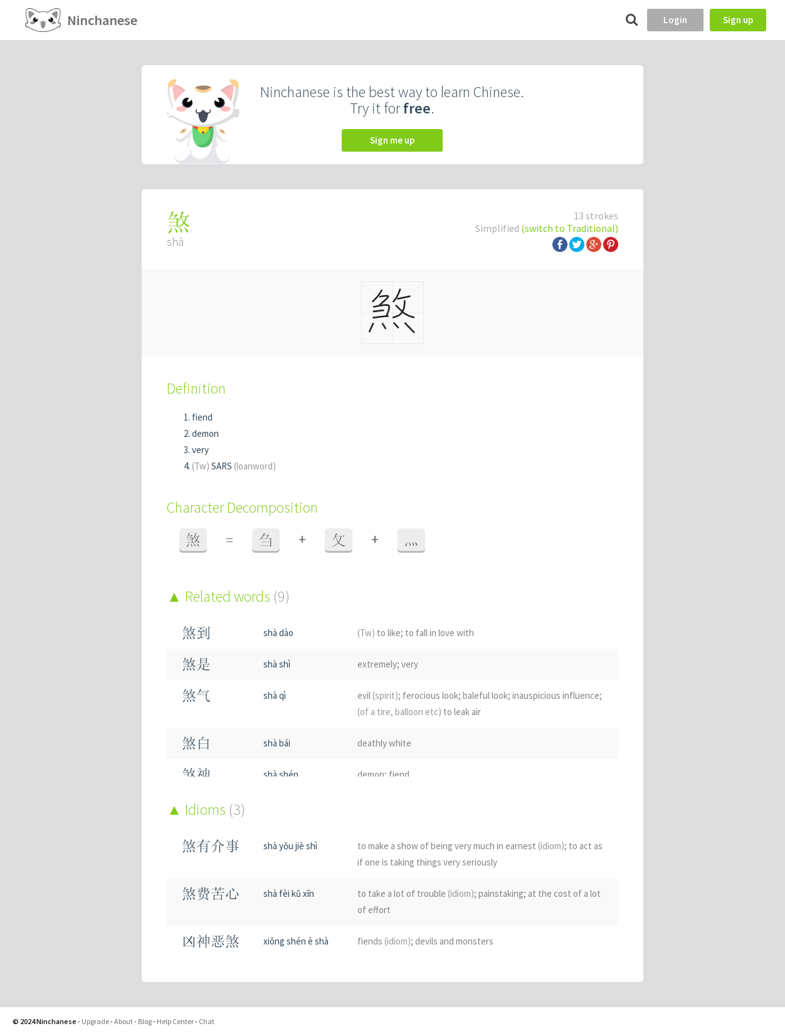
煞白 (196, 743)
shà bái (276, 743)
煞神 (196, 774)
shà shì (276, 664)
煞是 (196, 664)
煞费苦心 (211, 893)
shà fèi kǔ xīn (288, 893)
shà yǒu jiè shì (290, 846)
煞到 (196, 632)
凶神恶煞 (211, 941)
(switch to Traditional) (569, 228)
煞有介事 (211, 846)
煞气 (196, 695)
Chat (206, 1021)
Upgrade (95, 1021)
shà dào (278, 633)
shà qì (274, 695)
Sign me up (392, 140)
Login (675, 20)
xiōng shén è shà (296, 941)
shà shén (280, 774)
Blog (145, 1021)
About (123, 1021)
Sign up (738, 20)
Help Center (175, 1021)
